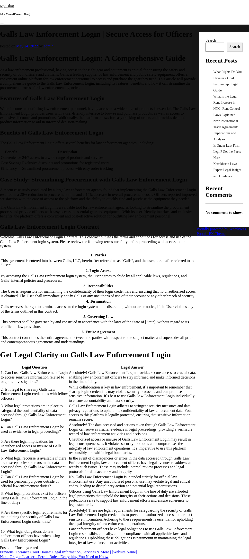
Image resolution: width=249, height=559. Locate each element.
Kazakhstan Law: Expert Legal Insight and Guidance (227, 170)
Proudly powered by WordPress (222, 229)
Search (210, 40)
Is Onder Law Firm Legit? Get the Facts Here (227, 152)
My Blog (7, 6)
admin (48, 46)
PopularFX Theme (211, 234)
